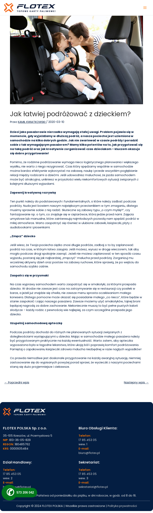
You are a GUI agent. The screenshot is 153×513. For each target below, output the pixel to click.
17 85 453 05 (88, 440)
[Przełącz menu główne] (145, 8)
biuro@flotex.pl (89, 453)
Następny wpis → (136, 382)
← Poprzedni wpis (16, 382)
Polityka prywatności (122, 506)
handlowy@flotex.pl (17, 487)
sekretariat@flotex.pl (93, 487)
